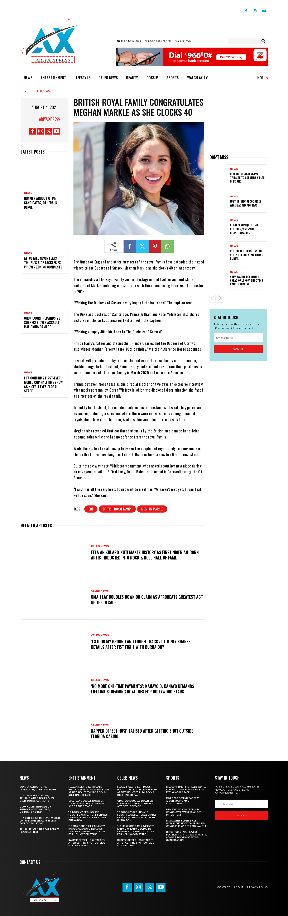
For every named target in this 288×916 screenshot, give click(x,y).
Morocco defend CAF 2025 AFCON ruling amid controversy (182, 801)
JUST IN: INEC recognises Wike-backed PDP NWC (245, 203)
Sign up (238, 349)
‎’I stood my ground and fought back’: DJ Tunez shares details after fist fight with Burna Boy (141, 644)
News (28, 193)
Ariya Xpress (49, 119)
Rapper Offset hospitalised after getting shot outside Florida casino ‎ (142, 733)
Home (24, 91)
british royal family (117, 509)
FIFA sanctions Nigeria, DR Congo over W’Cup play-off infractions (183, 812)
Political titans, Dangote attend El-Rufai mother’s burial (247, 255)
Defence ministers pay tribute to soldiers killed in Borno (247, 177)
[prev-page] (213, 299)
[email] (238, 337)
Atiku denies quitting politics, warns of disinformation (244, 229)
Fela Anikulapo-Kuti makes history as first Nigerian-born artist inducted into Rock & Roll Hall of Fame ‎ (145, 555)
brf (90, 509)
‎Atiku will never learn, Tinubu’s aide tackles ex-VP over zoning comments (43, 263)
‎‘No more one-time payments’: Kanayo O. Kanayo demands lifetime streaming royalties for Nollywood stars (142, 689)
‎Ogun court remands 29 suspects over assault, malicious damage (42, 322)
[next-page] (220, 299)
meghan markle (152, 509)
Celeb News (42, 91)
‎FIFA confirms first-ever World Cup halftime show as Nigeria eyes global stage (43, 384)
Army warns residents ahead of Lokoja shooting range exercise (246, 280)
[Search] (263, 41)
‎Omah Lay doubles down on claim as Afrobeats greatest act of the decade (147, 599)
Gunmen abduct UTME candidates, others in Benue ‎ (40, 203)
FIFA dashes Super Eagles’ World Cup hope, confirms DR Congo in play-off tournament (186, 823)
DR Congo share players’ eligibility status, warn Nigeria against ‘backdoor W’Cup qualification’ (186, 836)
